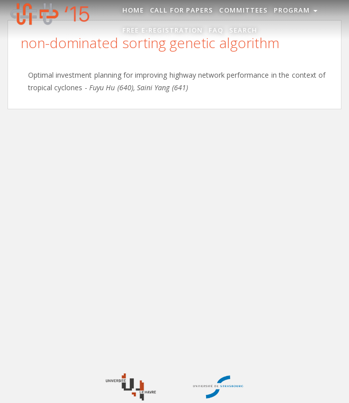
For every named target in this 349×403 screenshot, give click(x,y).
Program (295, 10)
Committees (243, 10)
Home (133, 10)
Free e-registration (162, 30)
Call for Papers (181, 10)
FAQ (216, 30)
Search (243, 30)
